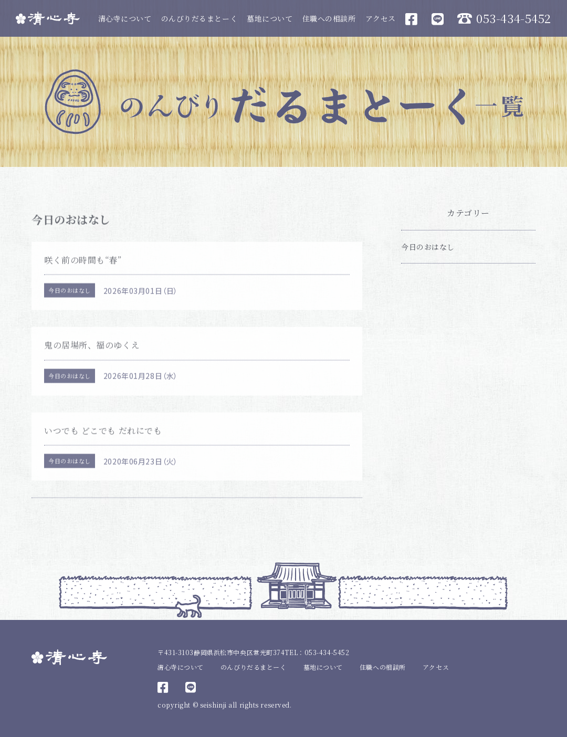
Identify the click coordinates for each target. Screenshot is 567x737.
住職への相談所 (329, 18)
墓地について (269, 18)
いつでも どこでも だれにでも (103, 437)
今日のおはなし (69, 297)
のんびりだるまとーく (199, 18)
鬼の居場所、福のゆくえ (92, 352)
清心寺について (125, 18)
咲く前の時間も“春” (83, 267)
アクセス (380, 18)
